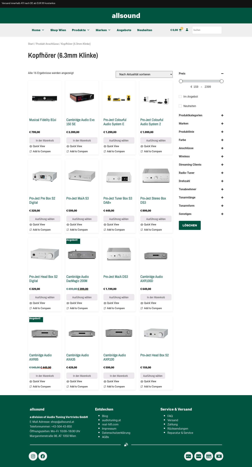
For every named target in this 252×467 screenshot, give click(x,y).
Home (38, 30)
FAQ (170, 416)
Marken (103, 30)
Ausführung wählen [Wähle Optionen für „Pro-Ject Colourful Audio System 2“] (156, 140)
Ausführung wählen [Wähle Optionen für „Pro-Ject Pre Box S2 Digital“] (44, 219)
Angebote (124, 30)
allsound (126, 15)
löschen (190, 225)
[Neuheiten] (180, 106)
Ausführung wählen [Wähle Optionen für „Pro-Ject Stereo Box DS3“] (156, 219)
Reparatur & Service (180, 433)
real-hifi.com (110, 425)
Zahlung (172, 425)
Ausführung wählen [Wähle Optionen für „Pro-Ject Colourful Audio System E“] (118, 140)
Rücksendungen (177, 429)
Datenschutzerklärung (116, 433)
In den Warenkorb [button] (45, 140)
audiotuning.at (111, 421)
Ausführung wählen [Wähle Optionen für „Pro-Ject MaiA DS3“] (118, 297)
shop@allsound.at (62, 422)
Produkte (81, 30)
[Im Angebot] (180, 96)
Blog (105, 416)
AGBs (105, 437)
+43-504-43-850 (61, 427)
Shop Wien (58, 30)
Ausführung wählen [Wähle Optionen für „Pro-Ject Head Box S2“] (152, 376)
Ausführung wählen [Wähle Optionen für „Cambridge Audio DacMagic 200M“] (82, 297)
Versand (172, 421)
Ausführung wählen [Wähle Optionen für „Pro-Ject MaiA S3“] (82, 219)
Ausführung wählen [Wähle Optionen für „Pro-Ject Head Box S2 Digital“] (44, 297)
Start (31, 43)
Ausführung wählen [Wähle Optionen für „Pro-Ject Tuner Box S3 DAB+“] (118, 219)
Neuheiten (144, 30)
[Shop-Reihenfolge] (144, 74)
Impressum (109, 429)
